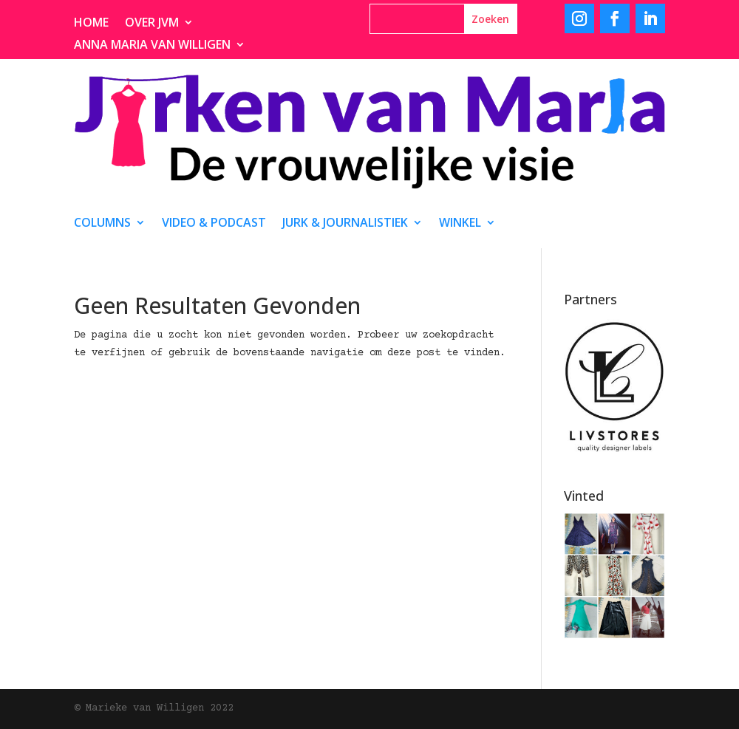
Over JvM (152, 23)
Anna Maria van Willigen (152, 45)
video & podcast (214, 223)
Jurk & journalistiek (345, 223)
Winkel (460, 223)
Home (91, 23)
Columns (102, 223)
